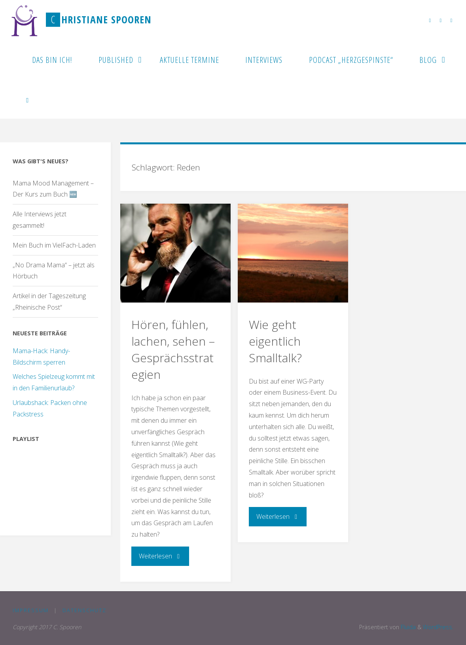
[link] (27, 99)
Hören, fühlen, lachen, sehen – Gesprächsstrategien (173, 349)
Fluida (407, 627)
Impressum (31, 610)
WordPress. (438, 627)
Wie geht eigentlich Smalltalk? (275, 341)
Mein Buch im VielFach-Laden (54, 245)
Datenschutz (84, 610)
